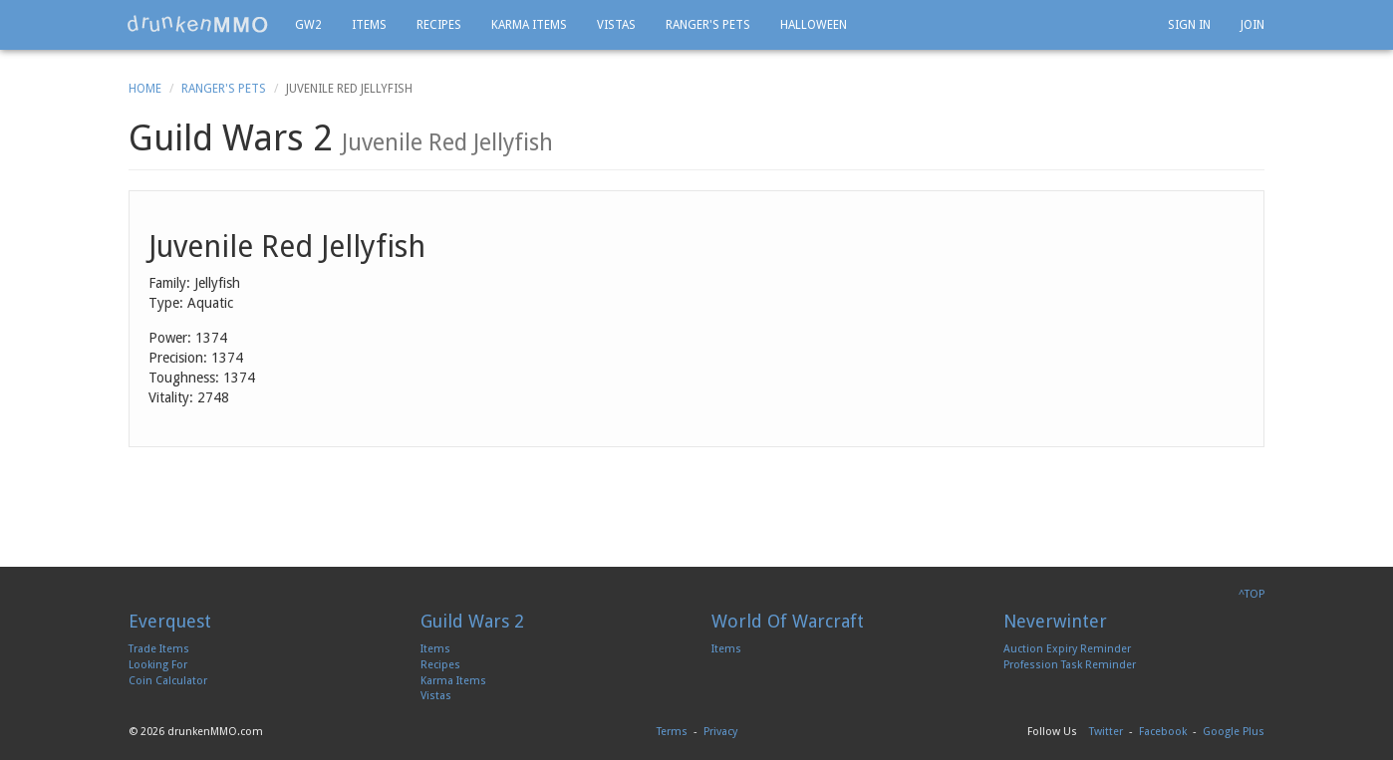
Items (369, 25)
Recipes (439, 25)
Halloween (813, 25)
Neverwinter (1055, 621)
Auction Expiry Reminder (1067, 648)
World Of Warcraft (787, 621)
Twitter (1106, 731)
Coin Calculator (168, 680)
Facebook (1163, 731)
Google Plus (1233, 731)
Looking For (158, 664)
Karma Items (529, 25)
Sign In (1189, 25)
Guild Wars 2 (472, 621)
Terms (672, 731)
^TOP (1251, 594)
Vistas (616, 25)
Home (145, 89)
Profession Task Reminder (1069, 664)
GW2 (308, 25)
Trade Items (159, 648)
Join (1252, 25)
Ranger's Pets (708, 25)
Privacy (720, 731)
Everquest (170, 621)
